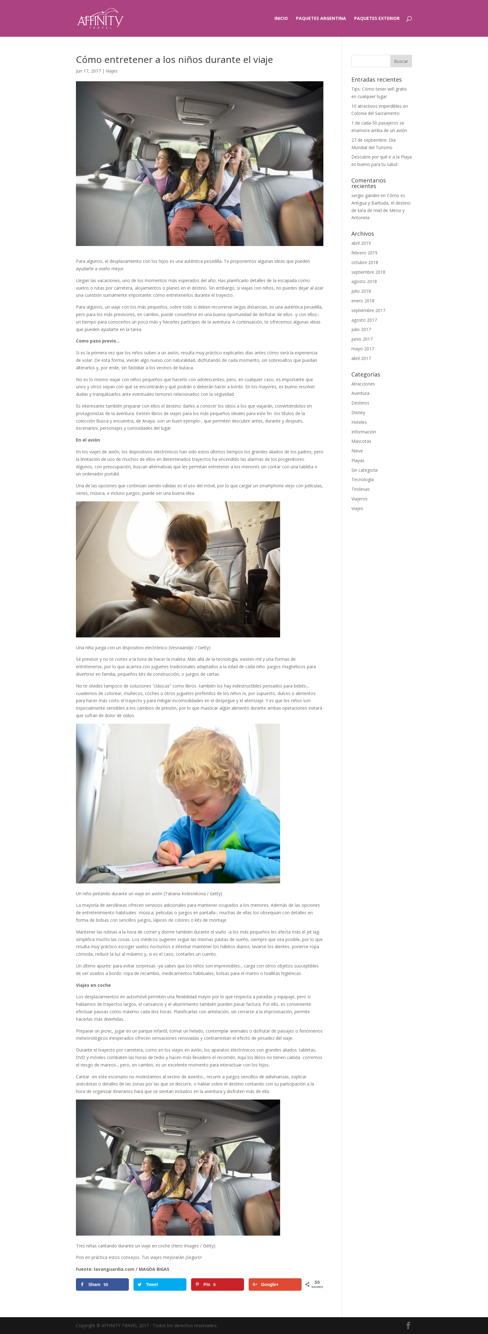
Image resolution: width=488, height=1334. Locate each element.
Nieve (357, 451)
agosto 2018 (364, 281)
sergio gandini (365, 195)
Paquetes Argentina (321, 18)
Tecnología (362, 479)
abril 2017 (361, 358)
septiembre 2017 (368, 310)
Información (363, 432)
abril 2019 (361, 243)
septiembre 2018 (368, 272)
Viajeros (359, 499)
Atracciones (363, 384)
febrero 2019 (364, 253)
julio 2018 (361, 291)
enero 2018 (362, 301)
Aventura (360, 393)
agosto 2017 (364, 320)
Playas (357, 460)
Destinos (360, 403)
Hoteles (359, 422)
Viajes (112, 71)
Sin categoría (364, 470)
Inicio (281, 18)
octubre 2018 (364, 262)
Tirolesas (360, 489)
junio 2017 (362, 339)
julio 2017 (361, 329)
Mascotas (361, 441)
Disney (358, 412)
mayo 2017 (362, 349)
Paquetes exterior (377, 18)
